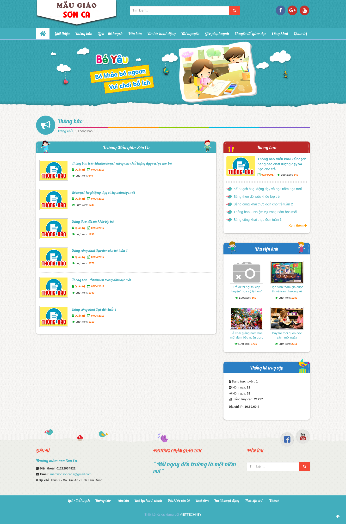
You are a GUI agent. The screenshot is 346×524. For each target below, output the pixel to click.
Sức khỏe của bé (179, 500)
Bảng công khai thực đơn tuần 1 (94, 309)
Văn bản (135, 33)
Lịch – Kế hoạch (110, 33)
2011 (294, 343)
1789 (294, 297)
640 (90, 175)
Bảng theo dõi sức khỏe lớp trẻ (93, 221)
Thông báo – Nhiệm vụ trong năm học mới (101, 279)
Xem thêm (298, 225)
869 (254, 297)
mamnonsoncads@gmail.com (70, 474)
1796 (91, 234)
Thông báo (83, 33)
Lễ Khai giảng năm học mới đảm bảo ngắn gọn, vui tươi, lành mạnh (246, 337)
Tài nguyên (190, 33)
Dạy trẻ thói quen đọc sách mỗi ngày (287, 335)
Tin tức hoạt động (162, 33)
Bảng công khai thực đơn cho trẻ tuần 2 (100, 250)
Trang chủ (65, 131)
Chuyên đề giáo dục (250, 33)
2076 (91, 263)
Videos (273, 500)
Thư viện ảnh (266, 249)
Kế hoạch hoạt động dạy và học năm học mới (103, 192)
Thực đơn (202, 500)
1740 (91, 292)
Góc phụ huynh (217, 33)
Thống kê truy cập (266, 368)
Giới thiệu (62, 33)
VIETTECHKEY (190, 514)
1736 (91, 204)
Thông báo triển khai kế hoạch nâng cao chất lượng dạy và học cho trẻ (122, 163)
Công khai (280, 33)
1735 (254, 343)
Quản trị (300, 33)
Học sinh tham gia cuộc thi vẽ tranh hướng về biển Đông (287, 291)
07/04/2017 (97, 169)
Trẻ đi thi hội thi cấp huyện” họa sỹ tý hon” (246, 289)
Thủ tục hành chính (148, 500)
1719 (91, 321)
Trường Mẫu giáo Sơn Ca (126, 147)
